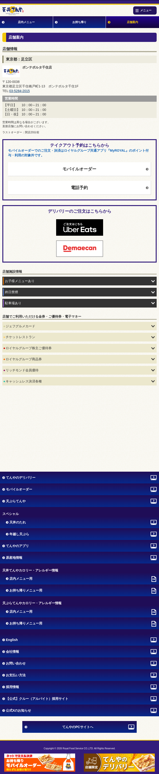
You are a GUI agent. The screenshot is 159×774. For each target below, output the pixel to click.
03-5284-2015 (19, 91)
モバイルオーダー (79, 169)
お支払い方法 (16, 675)
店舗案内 (132, 22)
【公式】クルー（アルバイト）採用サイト (37, 699)
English (12, 640)
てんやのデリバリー (20, 477)
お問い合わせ (16, 663)
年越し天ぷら (19, 534)
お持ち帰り (79, 22)
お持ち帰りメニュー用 (25, 590)
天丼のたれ (17, 522)
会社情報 (12, 651)
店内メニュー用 (20, 578)
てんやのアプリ (17, 546)
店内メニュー (26, 22)
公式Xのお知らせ (18, 710)
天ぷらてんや (16, 501)
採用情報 (12, 687)
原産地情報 (14, 557)
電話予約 (79, 187)
